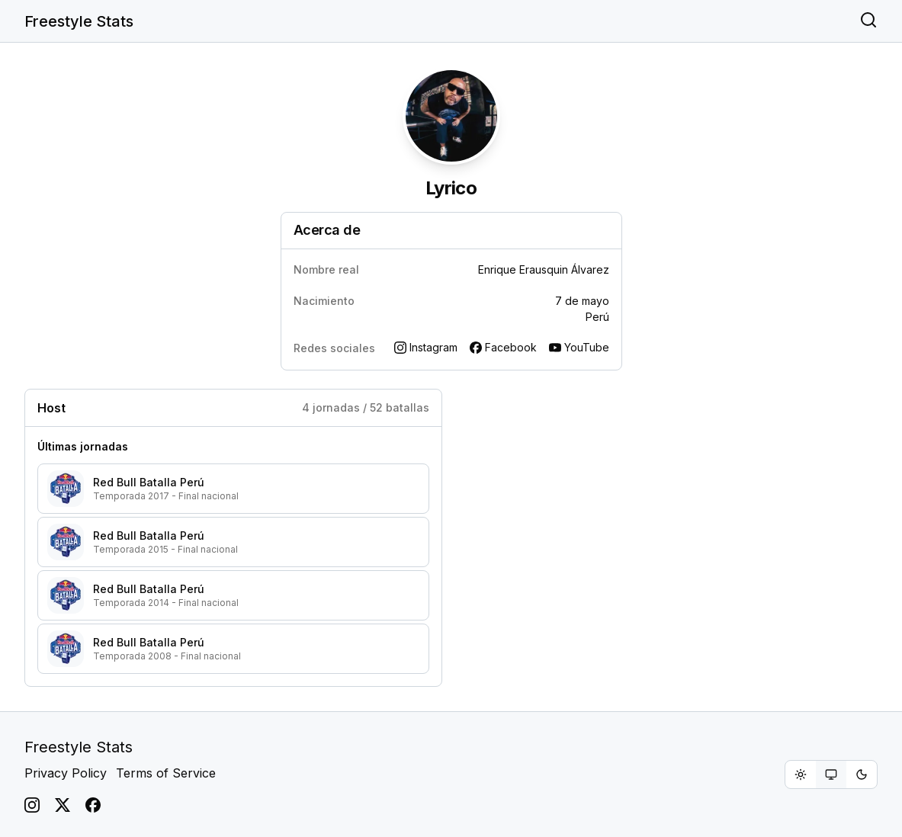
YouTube (579, 347)
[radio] (800, 774)
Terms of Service (166, 773)
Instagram (425, 347)
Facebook (503, 347)
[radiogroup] (831, 774)
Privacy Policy (65, 773)
